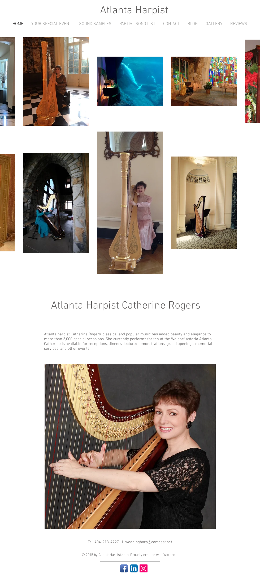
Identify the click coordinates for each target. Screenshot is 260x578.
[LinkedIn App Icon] (134, 568)
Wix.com (169, 555)
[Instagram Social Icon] (144, 568)
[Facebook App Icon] (124, 568)
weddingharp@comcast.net (148, 542)
